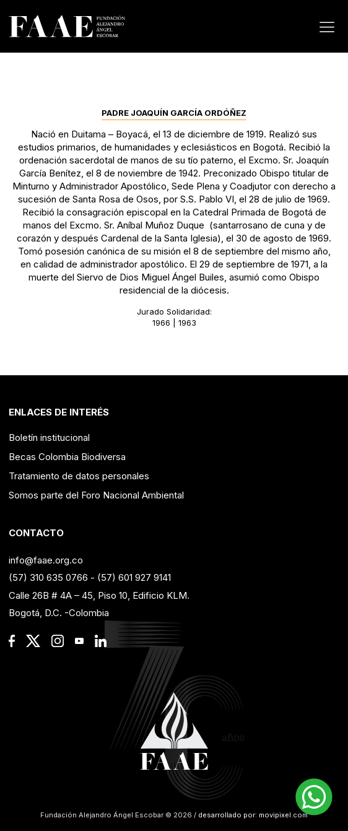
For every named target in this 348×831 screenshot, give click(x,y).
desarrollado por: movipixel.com (252, 815)
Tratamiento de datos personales (79, 476)
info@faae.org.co (46, 560)
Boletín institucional (49, 437)
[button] (314, 797)
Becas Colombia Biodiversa (67, 457)
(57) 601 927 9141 (134, 577)
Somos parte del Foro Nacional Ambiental (96, 495)
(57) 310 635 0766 (48, 577)
